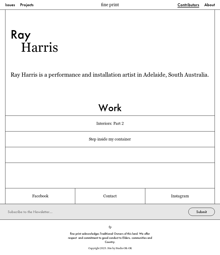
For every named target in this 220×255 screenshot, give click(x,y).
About (209, 5)
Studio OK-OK (124, 248)
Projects (26, 5)
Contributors (188, 5)
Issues (10, 5)
